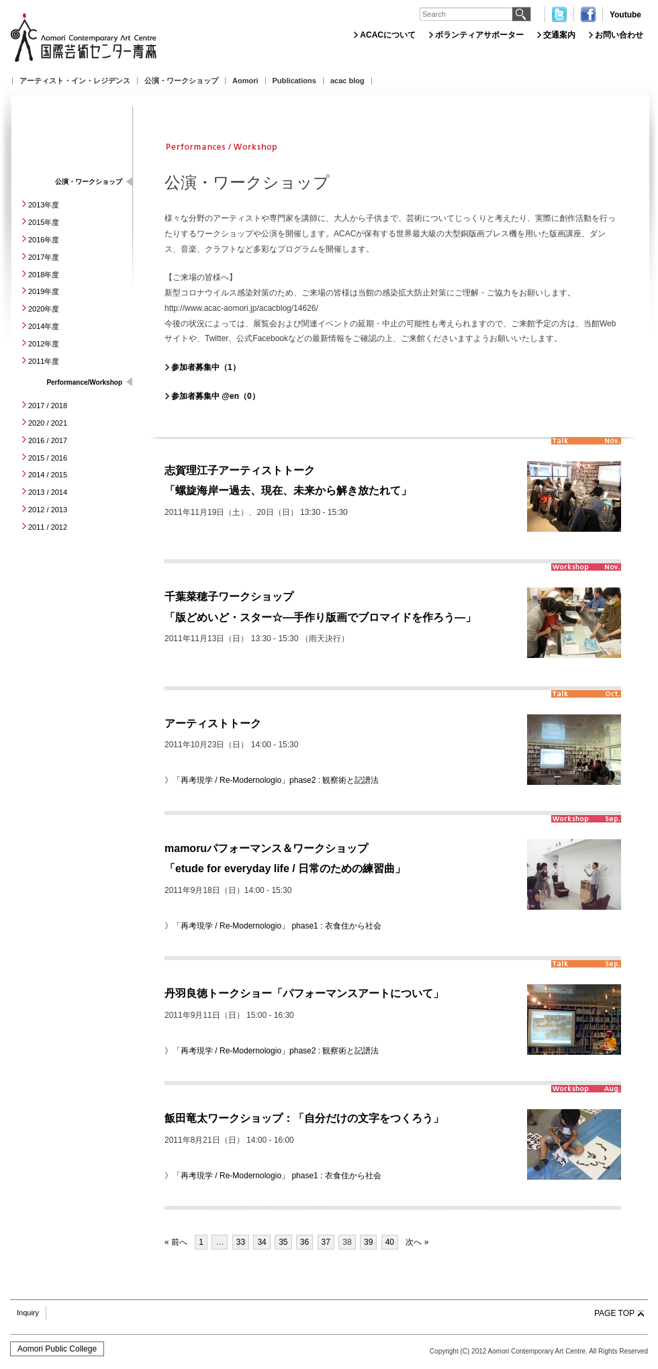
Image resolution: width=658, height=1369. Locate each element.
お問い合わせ (619, 35)
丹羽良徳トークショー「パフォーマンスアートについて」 (304, 993)
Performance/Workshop (84, 382)
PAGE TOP (614, 1313)
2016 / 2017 (47, 440)
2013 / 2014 (47, 492)
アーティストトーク (212, 723)
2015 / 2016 (47, 458)
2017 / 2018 (47, 406)
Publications (294, 81)
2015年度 (43, 222)
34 (261, 1242)
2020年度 (43, 309)
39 (368, 1242)
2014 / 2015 (47, 475)
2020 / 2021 (47, 423)
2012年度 (43, 344)
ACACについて (388, 35)
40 (389, 1242)
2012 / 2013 (47, 510)
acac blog (347, 81)
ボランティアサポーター (479, 35)
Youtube (625, 14)
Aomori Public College (57, 1349)
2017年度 (43, 257)
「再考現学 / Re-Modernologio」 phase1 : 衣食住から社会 (277, 926)
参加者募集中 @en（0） (215, 396)
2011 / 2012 (47, 527)
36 (304, 1242)
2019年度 (43, 291)
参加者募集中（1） (205, 367)
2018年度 (43, 275)
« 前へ (175, 1242)
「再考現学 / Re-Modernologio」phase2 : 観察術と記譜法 (276, 780)
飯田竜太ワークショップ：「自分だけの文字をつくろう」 (304, 1118)
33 (240, 1242)
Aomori (245, 81)
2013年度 (43, 205)
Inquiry (28, 1313)
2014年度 (43, 326)
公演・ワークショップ (181, 81)
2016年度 (43, 240)
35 (283, 1242)
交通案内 (559, 35)
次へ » (417, 1242)
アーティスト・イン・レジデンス (74, 81)
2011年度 (43, 361)
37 (326, 1242)
